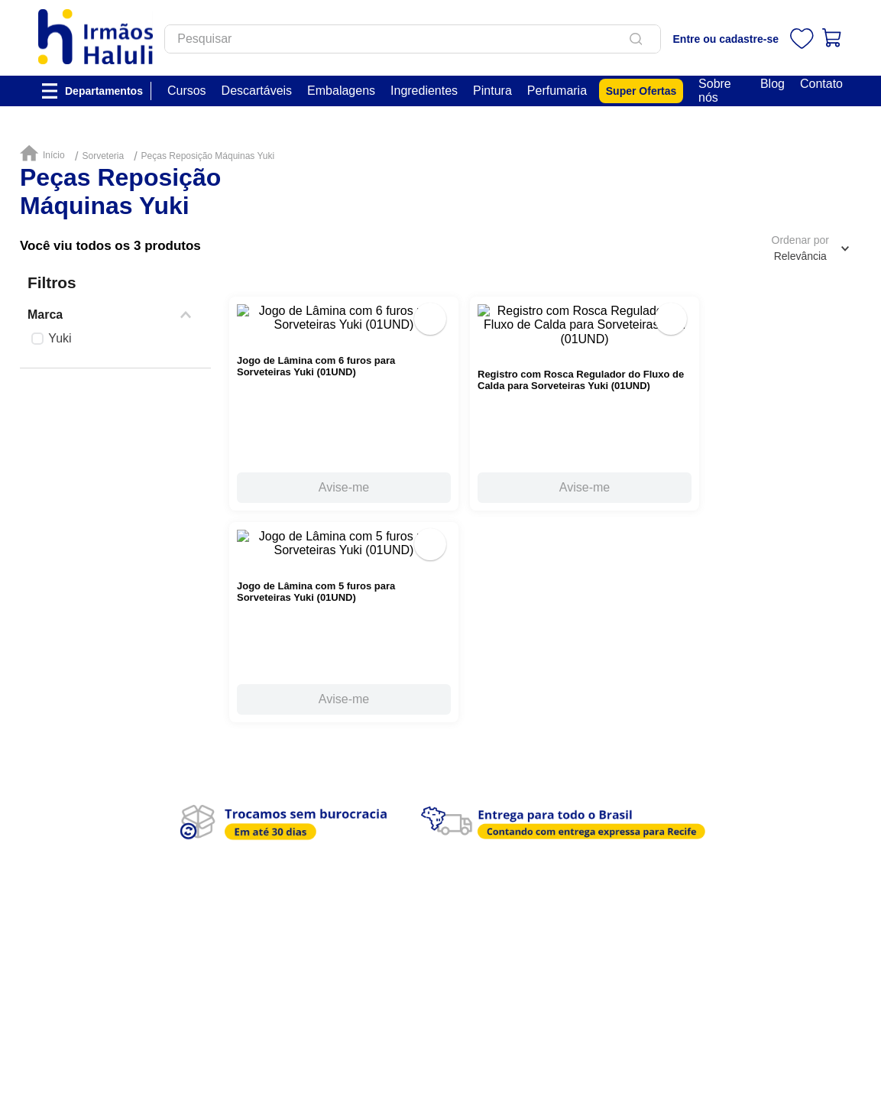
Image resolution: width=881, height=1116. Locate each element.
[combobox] (434, 39)
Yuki (59, 338)
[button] (115, 315)
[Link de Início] (46, 154)
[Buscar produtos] (661, 39)
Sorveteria (103, 156)
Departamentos (104, 91)
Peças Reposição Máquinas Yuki (208, 156)
